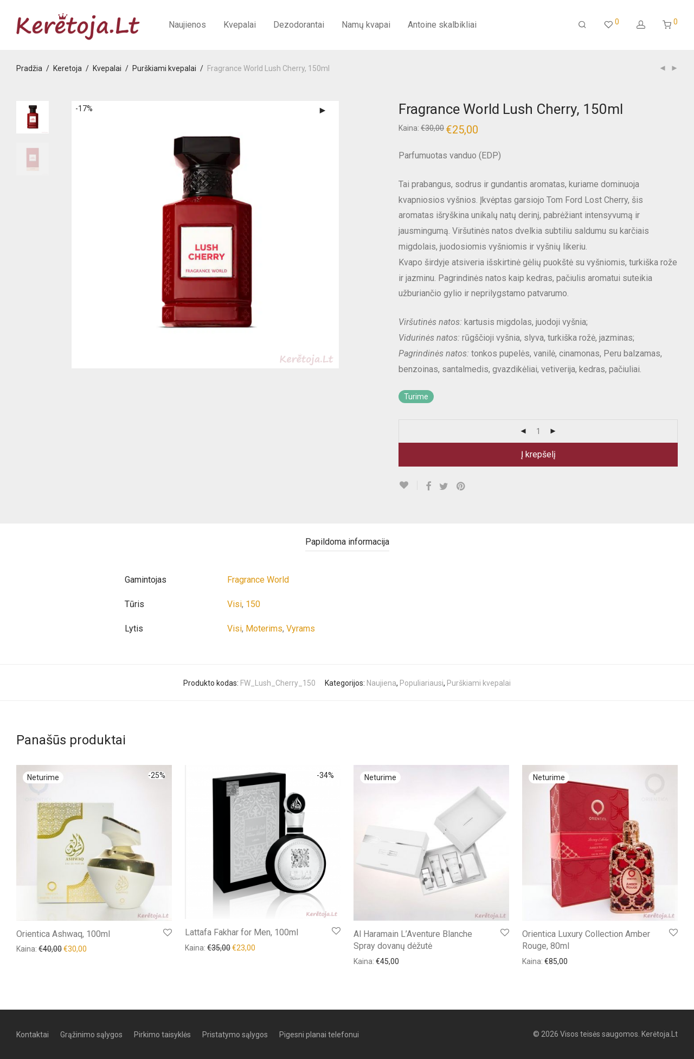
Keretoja (67, 68)
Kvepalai (239, 25)
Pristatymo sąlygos (235, 1034)
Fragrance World (258, 580)
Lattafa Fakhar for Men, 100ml (241, 932)
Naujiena (381, 683)
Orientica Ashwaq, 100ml (63, 934)
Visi (234, 604)
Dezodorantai (298, 25)
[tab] (347, 542)
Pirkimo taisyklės (162, 1034)
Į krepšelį (538, 454)
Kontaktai (32, 1034)
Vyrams (300, 628)
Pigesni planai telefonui (319, 1034)
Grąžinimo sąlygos (91, 1034)
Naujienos (187, 25)
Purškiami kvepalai (164, 68)
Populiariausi (422, 683)
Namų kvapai (366, 25)
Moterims (264, 628)
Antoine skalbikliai (442, 25)
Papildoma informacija (347, 542)
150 (253, 604)
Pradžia (29, 68)
